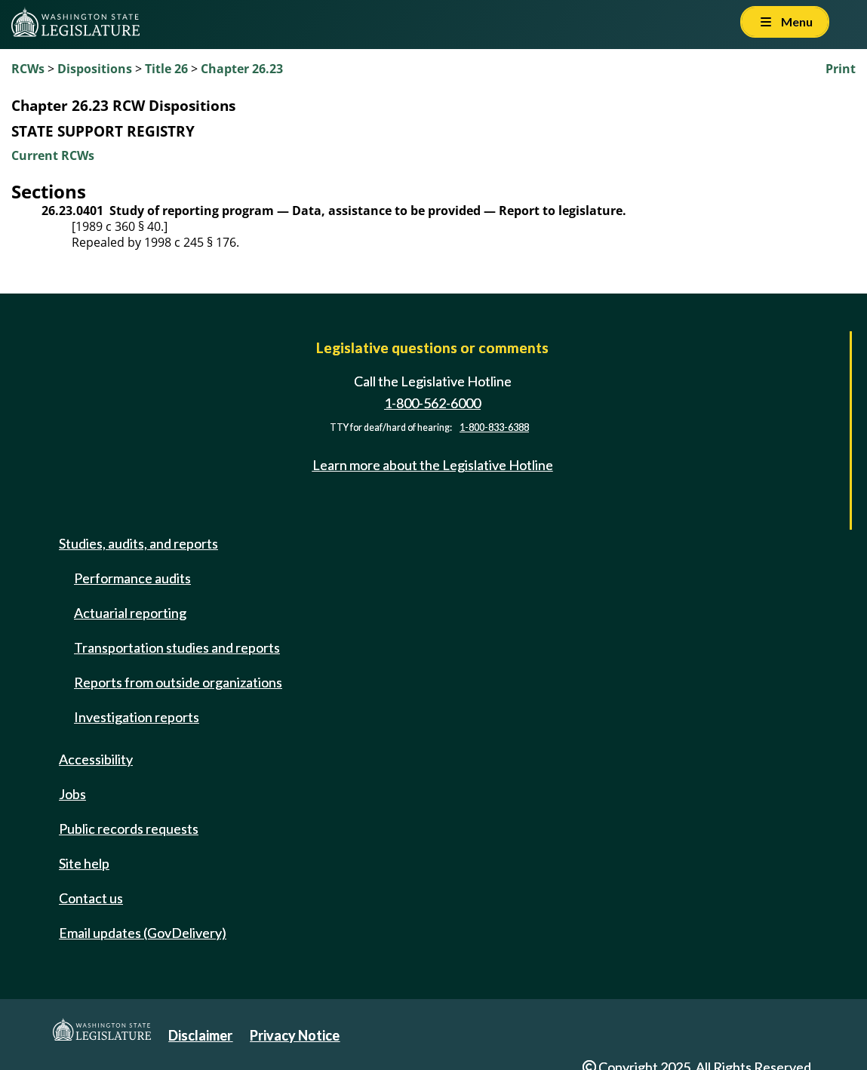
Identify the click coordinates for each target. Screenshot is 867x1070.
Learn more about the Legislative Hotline (432, 465)
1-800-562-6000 (432, 403)
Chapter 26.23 (242, 68)
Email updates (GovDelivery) (142, 932)
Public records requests (128, 828)
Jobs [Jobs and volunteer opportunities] (72, 794)
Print (840, 68)
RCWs (28, 68)
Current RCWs (52, 155)
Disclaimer (200, 1035)
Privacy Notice (295, 1035)
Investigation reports (136, 717)
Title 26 (166, 68)
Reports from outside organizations (178, 682)
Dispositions (94, 68)
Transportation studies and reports (177, 647)
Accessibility (96, 759)
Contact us (91, 898)
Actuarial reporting (130, 612)
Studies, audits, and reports (138, 543)
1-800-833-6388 (494, 427)
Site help (84, 863)
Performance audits (132, 578)
